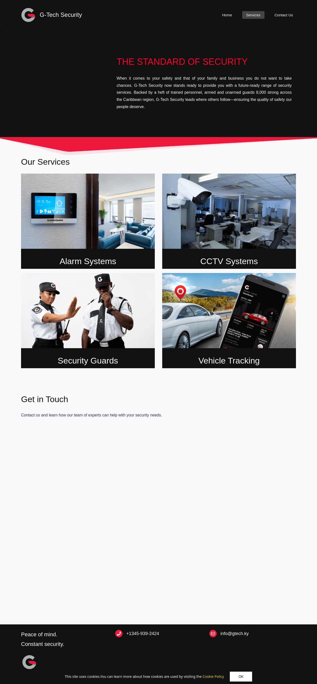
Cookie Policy (213, 676)
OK (240, 677)
